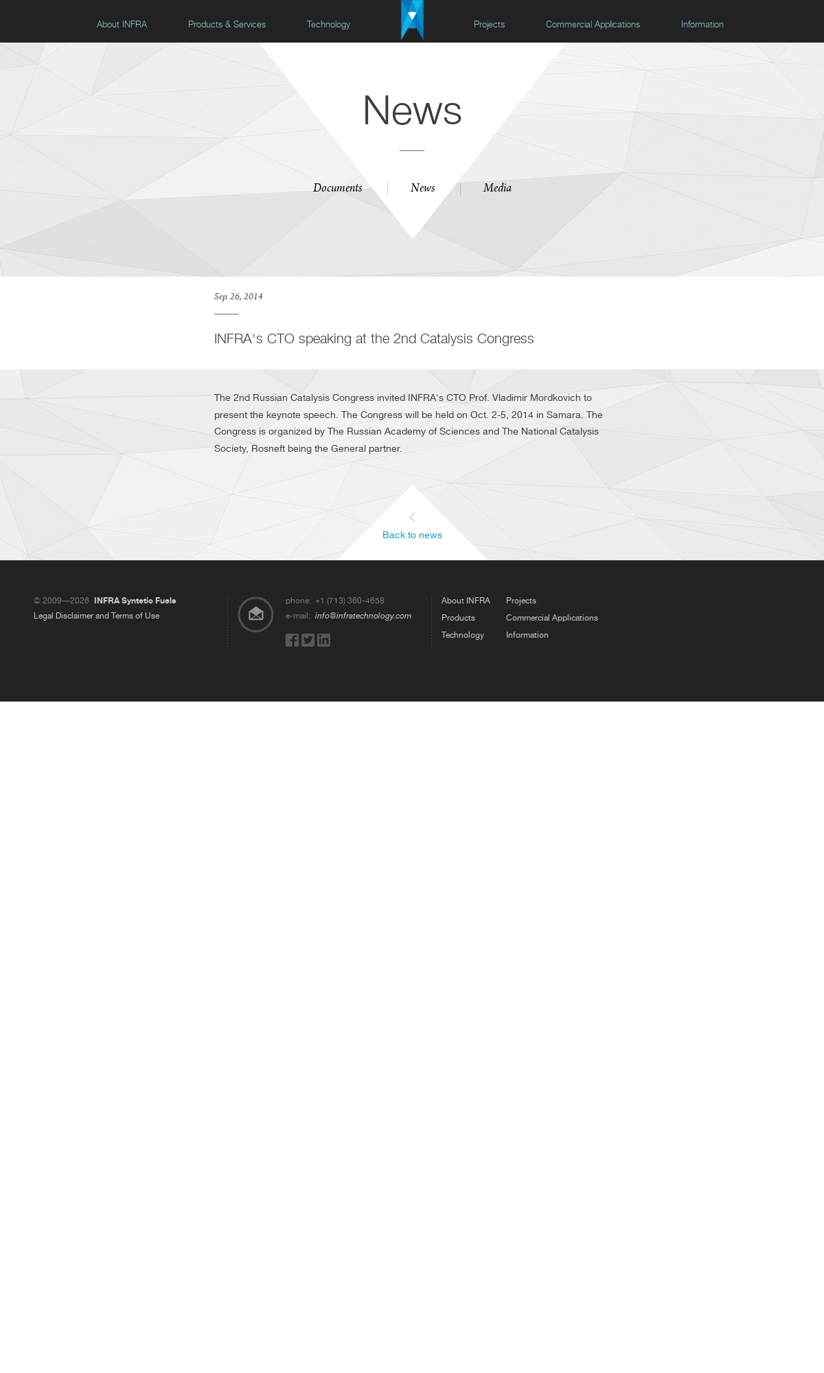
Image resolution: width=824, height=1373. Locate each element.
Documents (337, 189)
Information (702, 24)
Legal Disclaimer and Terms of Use (96, 616)
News (423, 189)
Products (458, 618)
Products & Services (227, 24)
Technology (328, 24)
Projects (489, 24)
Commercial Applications (593, 24)
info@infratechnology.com (363, 616)
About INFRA (122, 24)
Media (497, 189)
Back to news (412, 534)
